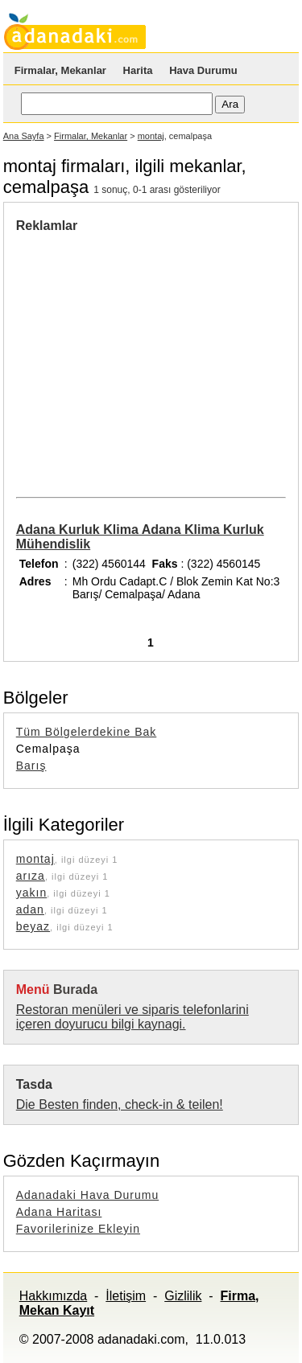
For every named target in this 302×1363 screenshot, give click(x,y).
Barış (31, 765)
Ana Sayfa (23, 136)
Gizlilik (182, 1296)
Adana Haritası (59, 1211)
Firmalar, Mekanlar (60, 70)
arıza (30, 875)
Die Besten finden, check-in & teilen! (119, 1104)
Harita (138, 70)
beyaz (33, 926)
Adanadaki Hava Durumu (87, 1195)
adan (30, 909)
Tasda (34, 1084)
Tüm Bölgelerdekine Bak (86, 731)
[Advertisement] (151, 353)
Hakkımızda (53, 1296)
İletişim (125, 1296)
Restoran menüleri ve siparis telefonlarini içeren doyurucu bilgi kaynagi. (132, 1017)
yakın (31, 892)
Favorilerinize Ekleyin (78, 1228)
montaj (151, 136)
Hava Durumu (203, 70)
